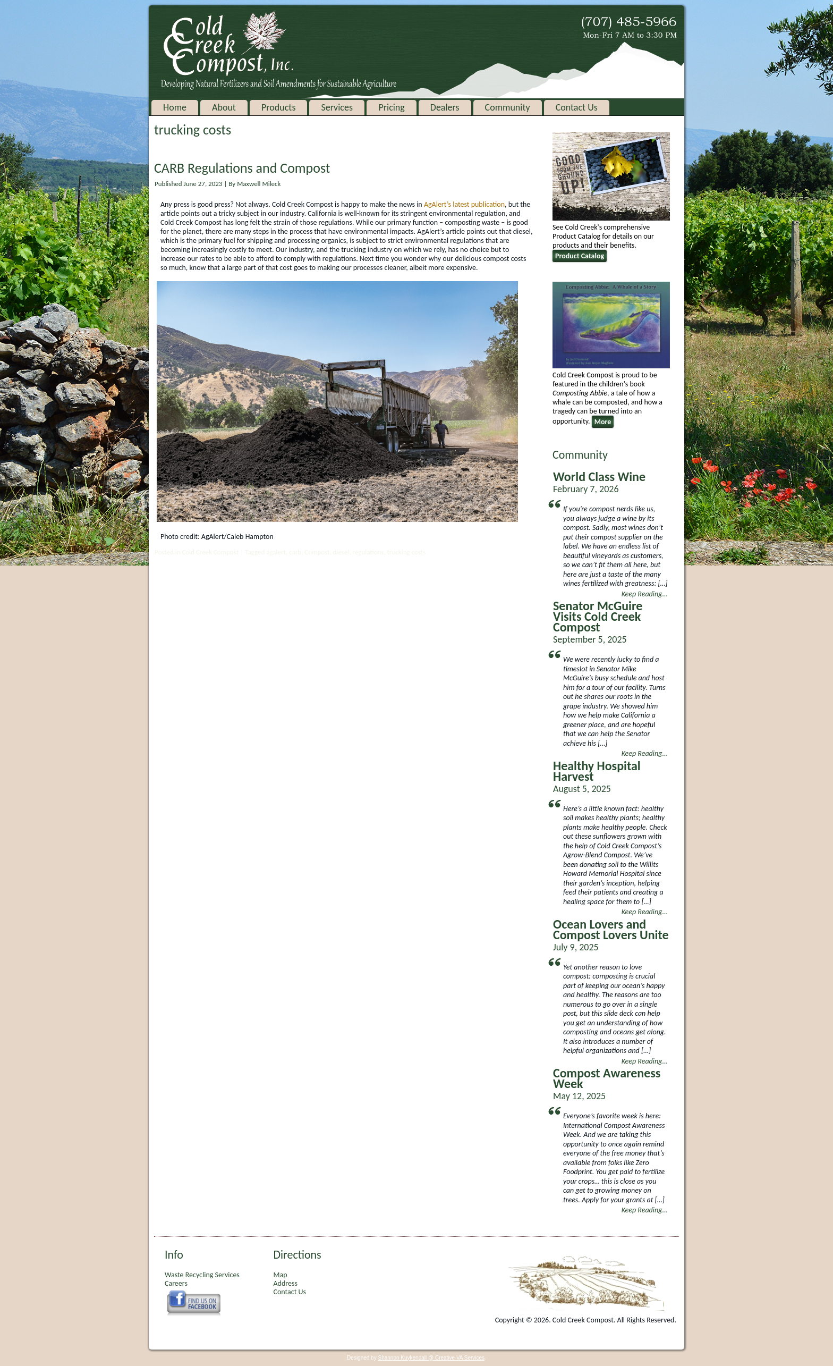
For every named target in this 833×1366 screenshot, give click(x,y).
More (602, 421)
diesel (341, 552)
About (224, 107)
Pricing (391, 107)
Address (285, 1283)
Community (507, 107)
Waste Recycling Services (202, 1274)
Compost (316, 552)
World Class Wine (599, 476)
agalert (276, 552)
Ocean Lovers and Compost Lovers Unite (611, 929)
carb (295, 552)
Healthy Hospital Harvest (597, 771)
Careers (176, 1283)
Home (174, 107)
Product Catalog (579, 255)
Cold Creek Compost (210, 552)
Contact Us (577, 107)
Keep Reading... (645, 593)
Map (280, 1274)
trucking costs (406, 552)
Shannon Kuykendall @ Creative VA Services (431, 1358)
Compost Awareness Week (606, 1078)
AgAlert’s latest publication (464, 204)
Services (337, 107)
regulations (368, 552)
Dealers (445, 107)
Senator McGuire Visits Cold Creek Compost (597, 616)
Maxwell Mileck (258, 184)
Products (278, 107)
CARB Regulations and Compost (242, 167)
